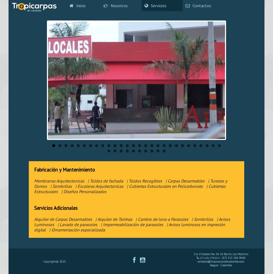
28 (219, 145)
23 (188, 145)
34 (139, 151)
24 (194, 145)
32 (127, 151)
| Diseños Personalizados (83, 191)
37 (157, 151)
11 (115, 145)
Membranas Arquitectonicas (59, 181)
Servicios (155, 5)
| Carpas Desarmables (185, 181)
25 (200, 145)
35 (145, 151)
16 (145, 145)
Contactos (198, 5)
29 (108, 151)
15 (139, 145)
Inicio (78, 5)
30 (115, 151)
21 (176, 145)
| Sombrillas (61, 186)
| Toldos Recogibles (144, 181)
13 (127, 145)
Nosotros (116, 5)
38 (164, 151)
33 (133, 151)
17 (151, 145)
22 (182, 145)
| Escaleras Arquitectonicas (99, 186)
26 (207, 145)
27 (213, 145)
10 (108, 145)
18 (157, 145)
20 (170, 145)
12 (121, 145)
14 (133, 145)
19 (164, 145)
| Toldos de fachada (105, 181)
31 (121, 151)
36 (151, 151)
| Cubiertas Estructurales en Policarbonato (165, 186)
